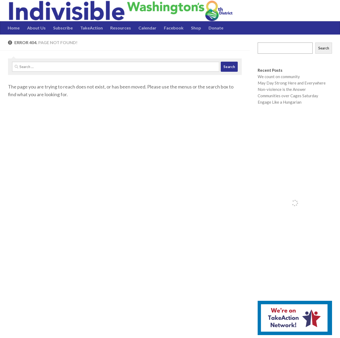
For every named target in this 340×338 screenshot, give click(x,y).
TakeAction (91, 27)
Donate (216, 27)
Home (14, 27)
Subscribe (63, 27)
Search (323, 48)
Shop (196, 27)
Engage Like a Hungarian (279, 102)
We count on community (279, 76)
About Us (36, 27)
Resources (120, 27)
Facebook (174, 27)
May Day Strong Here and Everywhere (292, 83)
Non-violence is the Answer (282, 89)
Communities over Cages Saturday (288, 95)
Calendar (147, 27)
